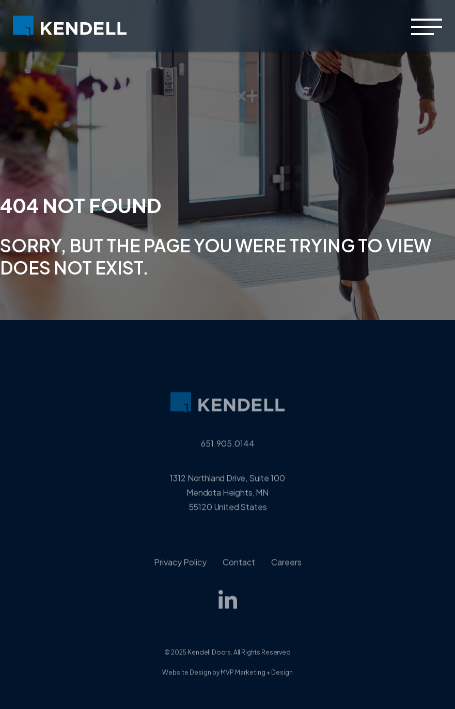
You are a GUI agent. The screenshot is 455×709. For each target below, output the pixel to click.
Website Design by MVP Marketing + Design (227, 681)
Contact (239, 570)
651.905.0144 (228, 451)
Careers (286, 570)
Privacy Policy (180, 570)
